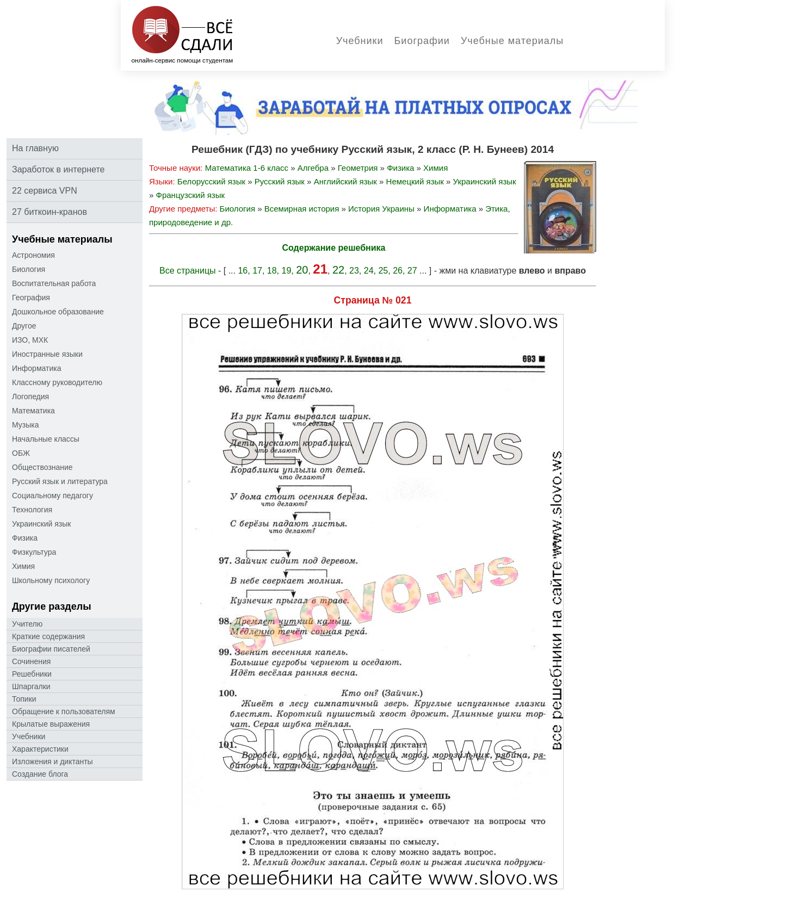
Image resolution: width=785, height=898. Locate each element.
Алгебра (313, 167)
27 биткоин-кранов (49, 211)
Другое (24, 325)
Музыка (25, 424)
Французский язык (190, 195)
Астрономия (33, 255)
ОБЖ (21, 453)
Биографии (422, 40)
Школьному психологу (51, 580)
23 (354, 270)
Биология (28, 269)
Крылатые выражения (51, 724)
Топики (24, 699)
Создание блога (40, 774)
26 (398, 270)
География (31, 297)
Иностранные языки (47, 354)
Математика (33, 410)
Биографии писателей (51, 649)
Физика (25, 538)
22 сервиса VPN (44, 190)
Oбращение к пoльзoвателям (63, 711)
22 (338, 270)
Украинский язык (41, 523)
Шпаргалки (31, 686)
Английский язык (345, 181)
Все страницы (187, 270)
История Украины (381, 208)
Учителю (27, 624)
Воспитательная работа (54, 283)
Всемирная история (301, 208)
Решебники (32, 674)
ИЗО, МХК (30, 340)
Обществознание (42, 467)
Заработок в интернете (58, 169)
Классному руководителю (57, 382)
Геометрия (358, 167)
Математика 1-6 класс (246, 167)
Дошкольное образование (58, 311)
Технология (32, 509)
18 (272, 270)
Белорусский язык (211, 181)
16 (243, 270)
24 (369, 270)
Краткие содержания (48, 636)
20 (302, 270)
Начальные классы (45, 439)
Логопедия (30, 396)
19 (287, 270)
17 (257, 270)
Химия (23, 566)
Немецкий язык (415, 181)
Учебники (360, 40)
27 (412, 270)
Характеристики (40, 749)
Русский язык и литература (60, 481)
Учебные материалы (512, 40)
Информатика (36, 368)
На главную (35, 148)
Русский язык (280, 181)
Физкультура (34, 552)
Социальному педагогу (52, 495)
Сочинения (31, 661)
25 (383, 270)
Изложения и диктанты (52, 761)
